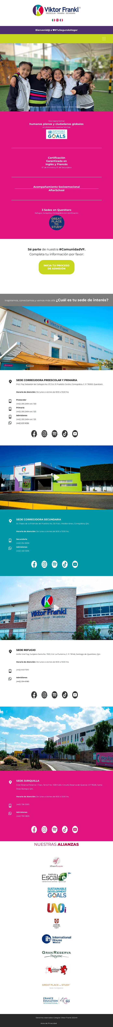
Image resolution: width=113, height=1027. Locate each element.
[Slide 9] (77, 107)
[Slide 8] (71, 107)
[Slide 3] (42, 107)
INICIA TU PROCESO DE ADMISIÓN (56, 267)
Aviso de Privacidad (49, 1023)
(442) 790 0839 (22, 816)
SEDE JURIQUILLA (27, 780)
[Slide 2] (36, 107)
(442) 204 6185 (22, 681)
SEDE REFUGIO (26, 650)
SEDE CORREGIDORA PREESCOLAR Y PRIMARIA (46, 380)
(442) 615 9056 (22, 423)
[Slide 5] (53, 107)
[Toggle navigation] (103, 38)
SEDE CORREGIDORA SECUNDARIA (38, 519)
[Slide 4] (47, 107)
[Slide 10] (82, 107)
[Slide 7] (65, 107)
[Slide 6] (59, 107)
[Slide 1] (30, 107)
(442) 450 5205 (22, 551)
